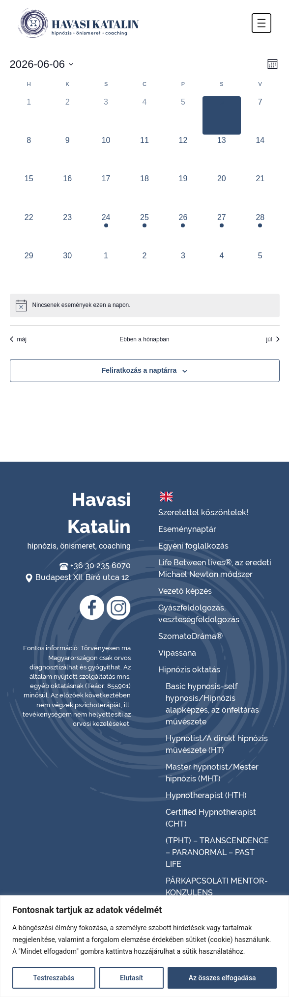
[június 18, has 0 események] (144, 192)
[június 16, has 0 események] (67, 192)
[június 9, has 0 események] (67, 154)
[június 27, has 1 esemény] (221, 231)
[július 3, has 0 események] (183, 269)
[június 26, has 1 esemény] (183, 231)
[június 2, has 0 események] (67, 115)
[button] (261, 23)
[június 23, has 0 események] (67, 231)
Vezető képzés (185, 591)
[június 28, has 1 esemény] (260, 231)
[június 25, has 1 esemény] (144, 231)
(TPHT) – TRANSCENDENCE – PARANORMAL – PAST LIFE (217, 852)
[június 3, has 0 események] (106, 115)
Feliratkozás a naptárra (139, 370)
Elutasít (131, 978)
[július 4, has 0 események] (221, 269)
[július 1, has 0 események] (106, 269)
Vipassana (177, 653)
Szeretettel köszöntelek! (203, 512)
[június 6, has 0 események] (221, 115)
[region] (144, 946)
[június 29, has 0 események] (29, 269)
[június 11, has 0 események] (144, 154)
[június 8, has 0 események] (29, 154)
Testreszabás (53, 978)
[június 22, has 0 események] (29, 231)
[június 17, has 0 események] (106, 192)
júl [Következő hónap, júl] (272, 339)
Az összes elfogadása (222, 978)
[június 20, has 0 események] (221, 192)
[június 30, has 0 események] (67, 269)
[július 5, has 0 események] (260, 269)
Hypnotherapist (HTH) (206, 795)
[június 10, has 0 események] (106, 154)
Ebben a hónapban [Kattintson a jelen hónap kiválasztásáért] (144, 339)
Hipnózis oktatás (189, 669)
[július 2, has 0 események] (144, 269)
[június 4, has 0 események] (144, 115)
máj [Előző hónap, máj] (18, 339)
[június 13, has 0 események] (221, 154)
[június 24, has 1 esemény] (106, 231)
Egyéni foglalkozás (193, 546)
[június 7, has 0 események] (260, 115)
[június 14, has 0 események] (260, 154)
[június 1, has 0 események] (29, 115)
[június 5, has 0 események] (183, 115)
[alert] (145, 305)
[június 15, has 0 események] (29, 192)
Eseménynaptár (187, 529)
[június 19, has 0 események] (183, 192)
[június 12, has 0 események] (183, 154)
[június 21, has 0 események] (260, 192)
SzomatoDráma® (190, 636)
